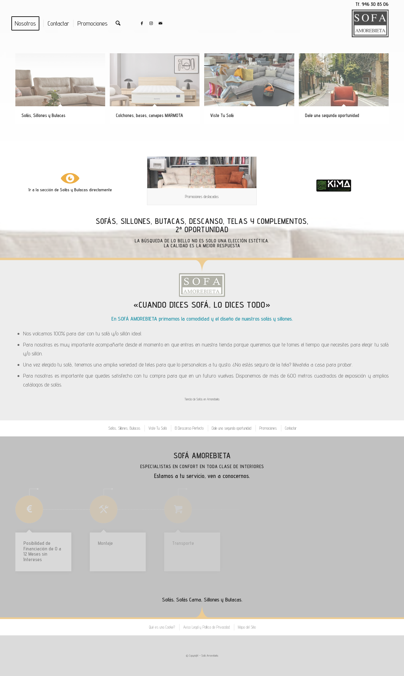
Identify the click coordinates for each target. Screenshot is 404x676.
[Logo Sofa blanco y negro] (370, 23)
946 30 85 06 (375, 4)
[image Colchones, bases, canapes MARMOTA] (157, 91)
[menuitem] (27, 23)
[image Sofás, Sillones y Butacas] (62, 91)
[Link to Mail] (160, 23)
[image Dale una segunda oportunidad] (346, 91)
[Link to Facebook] (142, 23)
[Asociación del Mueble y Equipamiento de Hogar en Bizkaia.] (333, 186)
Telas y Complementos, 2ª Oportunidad (242, 225)
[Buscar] (118, 23)
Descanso (206, 221)
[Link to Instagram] (151, 23)
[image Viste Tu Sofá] (251, 91)
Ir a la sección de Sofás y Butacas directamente (70, 189)
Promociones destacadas (202, 196)
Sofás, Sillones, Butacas (140, 221)
